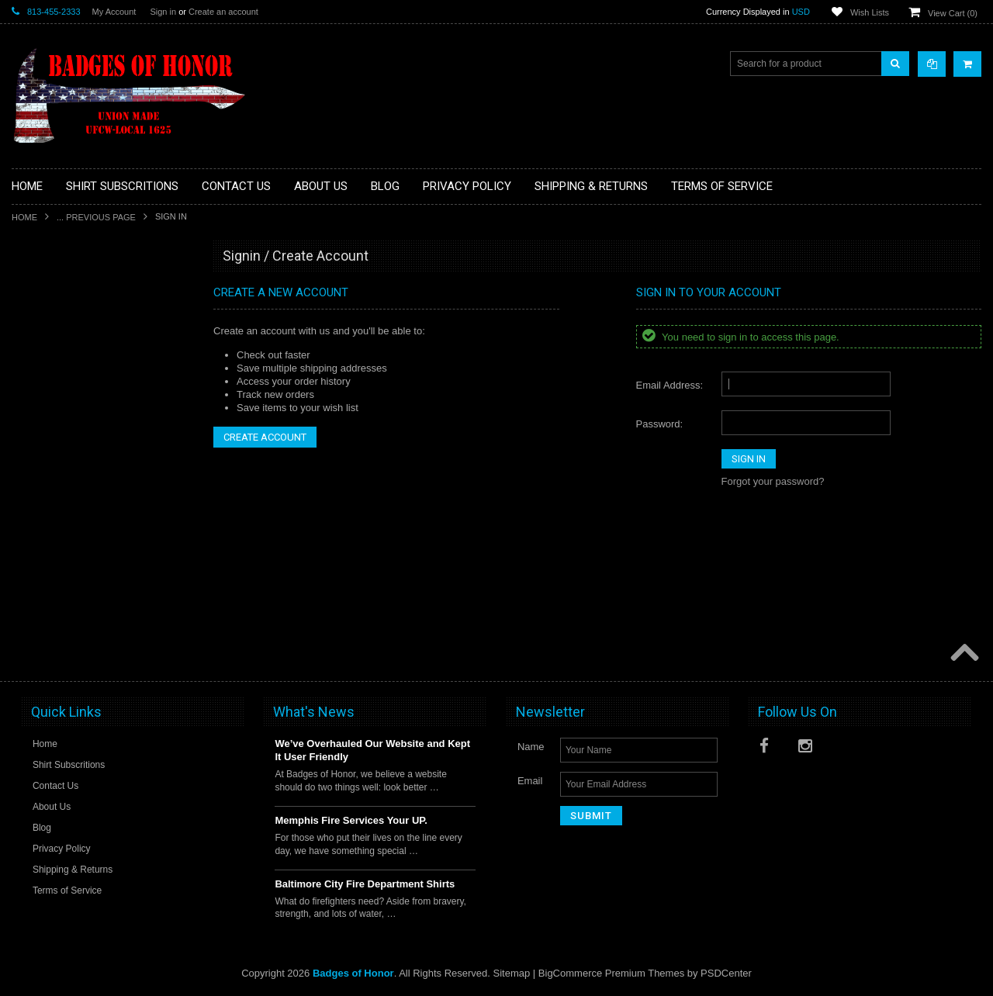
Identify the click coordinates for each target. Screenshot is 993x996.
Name (531, 746)
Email (530, 781)
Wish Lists (869, 12)
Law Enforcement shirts (69, 397)
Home (24, 217)
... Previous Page (96, 217)
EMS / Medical (51, 344)
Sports (34, 449)
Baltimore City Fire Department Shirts (365, 884)
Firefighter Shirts (55, 370)
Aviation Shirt (48, 291)
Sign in (163, 11)
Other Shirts (46, 475)
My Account (114, 11)
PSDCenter (726, 973)
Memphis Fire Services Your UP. (351, 820)
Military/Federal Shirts (66, 422)
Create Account (264, 437)
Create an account (223, 11)
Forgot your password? (773, 481)
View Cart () (952, 13)
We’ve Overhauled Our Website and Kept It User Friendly (372, 750)
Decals (35, 318)
